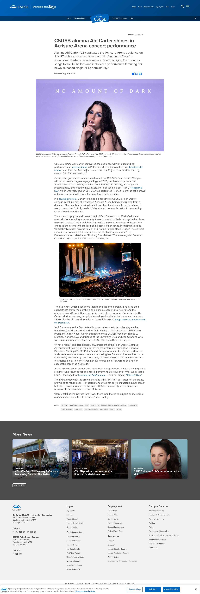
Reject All (152, 591)
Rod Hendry (121, 414)
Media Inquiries (134, 35)
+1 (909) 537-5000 (20, 528)
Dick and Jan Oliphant (106, 414)
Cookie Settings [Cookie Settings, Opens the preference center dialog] (135, 591)
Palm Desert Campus (78, 409)
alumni (130, 414)
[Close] (196, 590)
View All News (20, 490)
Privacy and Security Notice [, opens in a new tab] (85, 593)
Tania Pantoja (66, 414)
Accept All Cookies (171, 591)
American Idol (99, 409)
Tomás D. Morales (79, 414)
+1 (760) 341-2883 (20, 550)
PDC (89, 409)
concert (138, 414)
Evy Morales (92, 414)
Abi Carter (65, 409)
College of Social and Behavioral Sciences (120, 409)
